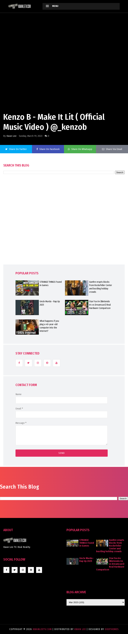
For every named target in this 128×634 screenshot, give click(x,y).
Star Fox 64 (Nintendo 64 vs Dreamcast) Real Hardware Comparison (100, 305)
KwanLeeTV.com (42, 629)
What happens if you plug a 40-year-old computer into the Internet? (49, 326)
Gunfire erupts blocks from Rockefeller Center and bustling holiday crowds (100, 287)
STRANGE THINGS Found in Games (51, 284)
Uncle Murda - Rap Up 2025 (50, 303)
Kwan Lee (11, 135)
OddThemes (112, 629)
